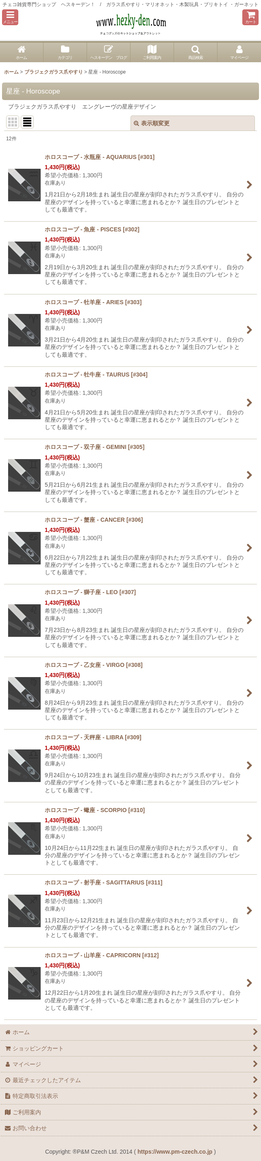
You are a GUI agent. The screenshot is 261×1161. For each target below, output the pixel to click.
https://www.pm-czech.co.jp (174, 1151)
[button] (10, 17)
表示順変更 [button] (152, 123)
